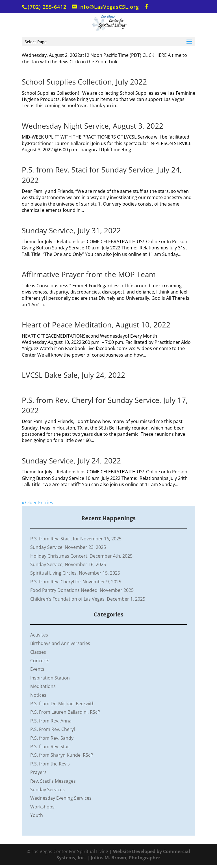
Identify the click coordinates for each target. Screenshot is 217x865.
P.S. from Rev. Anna (50, 721)
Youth (36, 815)
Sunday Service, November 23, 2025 (68, 547)
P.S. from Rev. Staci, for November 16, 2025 (75, 539)
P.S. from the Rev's (50, 764)
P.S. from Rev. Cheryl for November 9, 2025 (75, 582)
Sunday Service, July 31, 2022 (71, 230)
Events (37, 669)
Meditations (43, 686)
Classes (38, 652)
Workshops (42, 807)
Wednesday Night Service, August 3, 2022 (92, 126)
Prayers (38, 772)
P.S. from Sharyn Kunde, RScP (61, 755)
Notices (38, 695)
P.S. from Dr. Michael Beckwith (62, 703)
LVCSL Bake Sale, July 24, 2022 (73, 375)
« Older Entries (37, 502)
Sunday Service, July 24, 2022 (71, 461)
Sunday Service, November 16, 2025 (68, 564)
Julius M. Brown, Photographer (125, 858)
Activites (39, 635)
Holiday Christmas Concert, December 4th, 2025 (81, 556)
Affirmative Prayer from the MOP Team (89, 274)
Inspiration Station (50, 678)
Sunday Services (47, 789)
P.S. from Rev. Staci (50, 746)
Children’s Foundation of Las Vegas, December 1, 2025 (87, 599)
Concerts (39, 660)
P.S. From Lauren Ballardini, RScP (65, 712)
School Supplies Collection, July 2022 (84, 82)
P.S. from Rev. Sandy (51, 738)
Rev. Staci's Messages (53, 781)
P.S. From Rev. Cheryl (52, 729)
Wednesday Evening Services (61, 798)
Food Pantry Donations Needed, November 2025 (82, 590)
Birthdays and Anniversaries (60, 643)
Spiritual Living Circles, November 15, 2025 (75, 573)
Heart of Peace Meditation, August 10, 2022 (96, 325)
